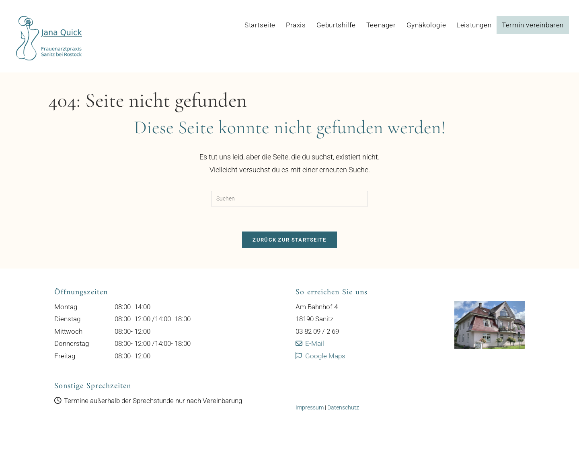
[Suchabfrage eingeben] (289, 199)
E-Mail (310, 343)
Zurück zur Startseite (289, 240)
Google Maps (320, 356)
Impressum (310, 407)
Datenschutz (343, 407)
